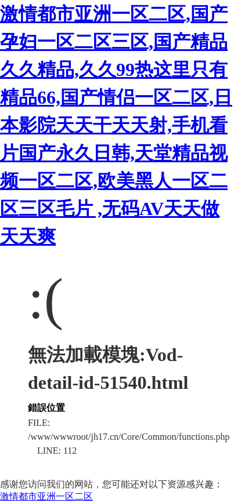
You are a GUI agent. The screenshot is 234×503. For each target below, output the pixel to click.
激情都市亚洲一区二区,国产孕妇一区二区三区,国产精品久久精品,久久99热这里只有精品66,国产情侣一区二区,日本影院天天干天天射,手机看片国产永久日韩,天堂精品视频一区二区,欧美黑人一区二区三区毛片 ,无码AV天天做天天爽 (116, 125)
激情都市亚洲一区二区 (46, 496)
